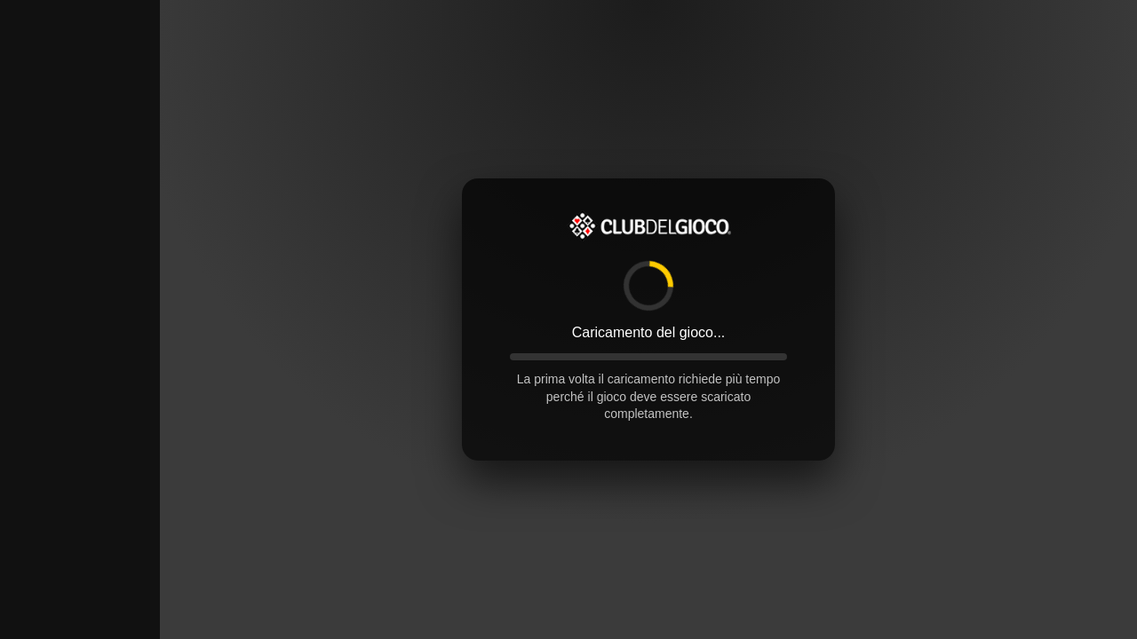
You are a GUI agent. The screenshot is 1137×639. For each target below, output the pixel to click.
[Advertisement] (80, 266)
